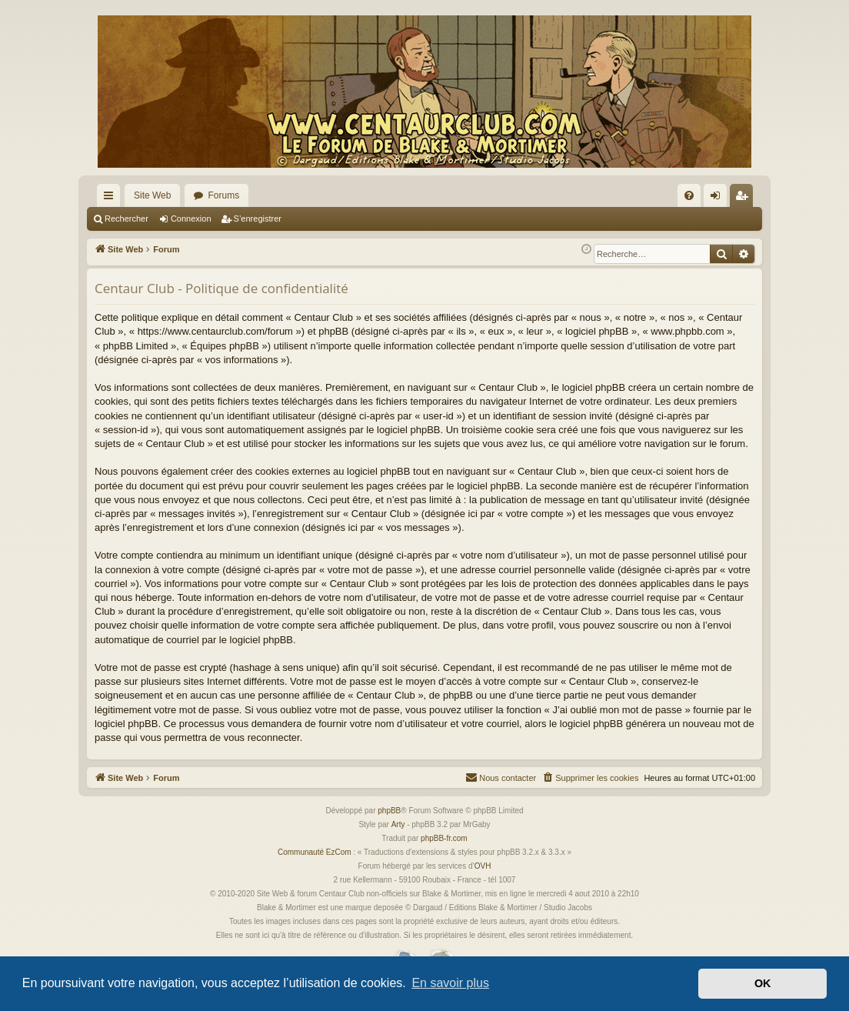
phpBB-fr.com (444, 838)
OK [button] (762, 983)
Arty (398, 824)
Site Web (152, 195)
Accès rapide (111, 198)
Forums (223, 195)
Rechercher (126, 218)
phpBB (389, 810)
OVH (482, 866)
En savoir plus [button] (450, 982)
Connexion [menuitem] (719, 198)
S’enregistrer (257, 218)
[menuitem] (689, 195)
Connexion (191, 218)
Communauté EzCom (314, 852)
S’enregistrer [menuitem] (745, 198)
